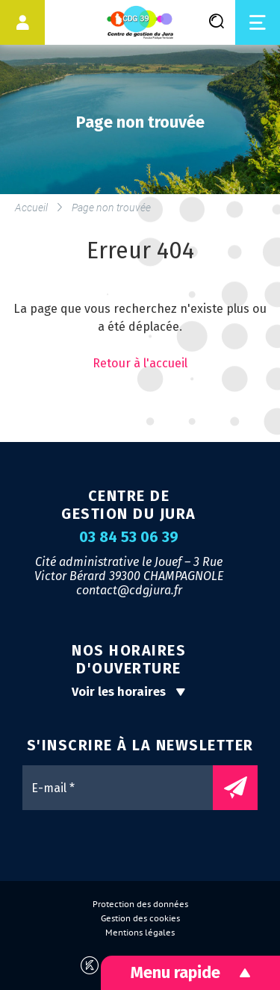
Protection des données (140, 904)
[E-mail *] (125, 787)
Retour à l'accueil (140, 363)
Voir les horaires (129, 692)
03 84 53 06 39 (128, 537)
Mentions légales (140, 932)
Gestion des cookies (140, 918)
